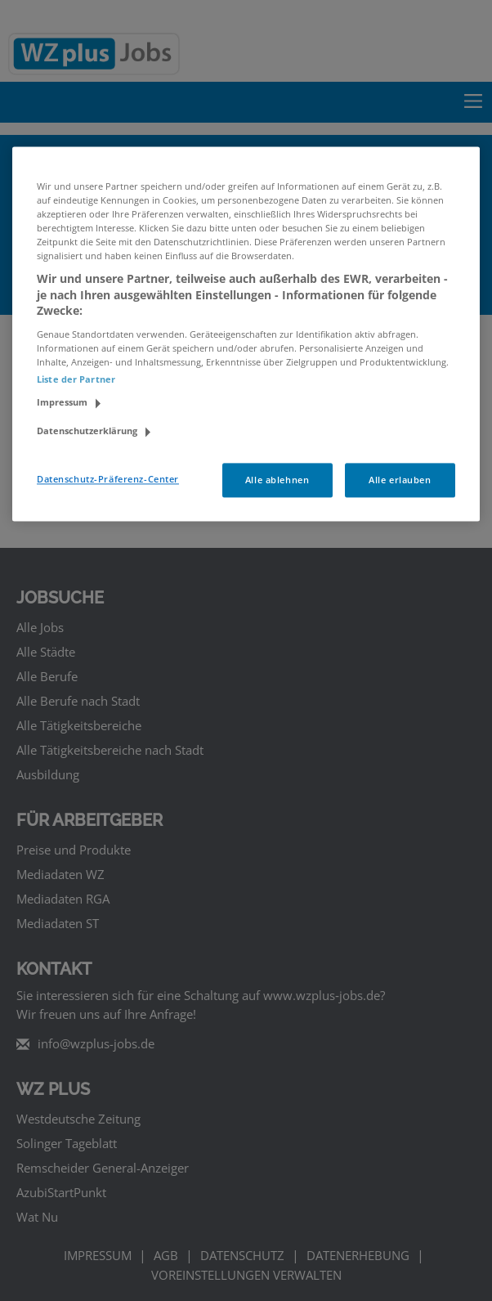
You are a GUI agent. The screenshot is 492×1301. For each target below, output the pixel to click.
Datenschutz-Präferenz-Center (108, 479)
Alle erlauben (400, 480)
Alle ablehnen (277, 480)
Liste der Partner (76, 379)
